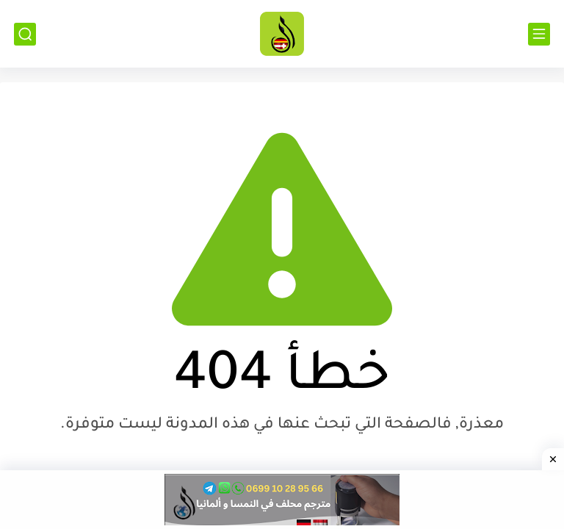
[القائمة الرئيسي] (539, 34)
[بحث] (25, 34)
